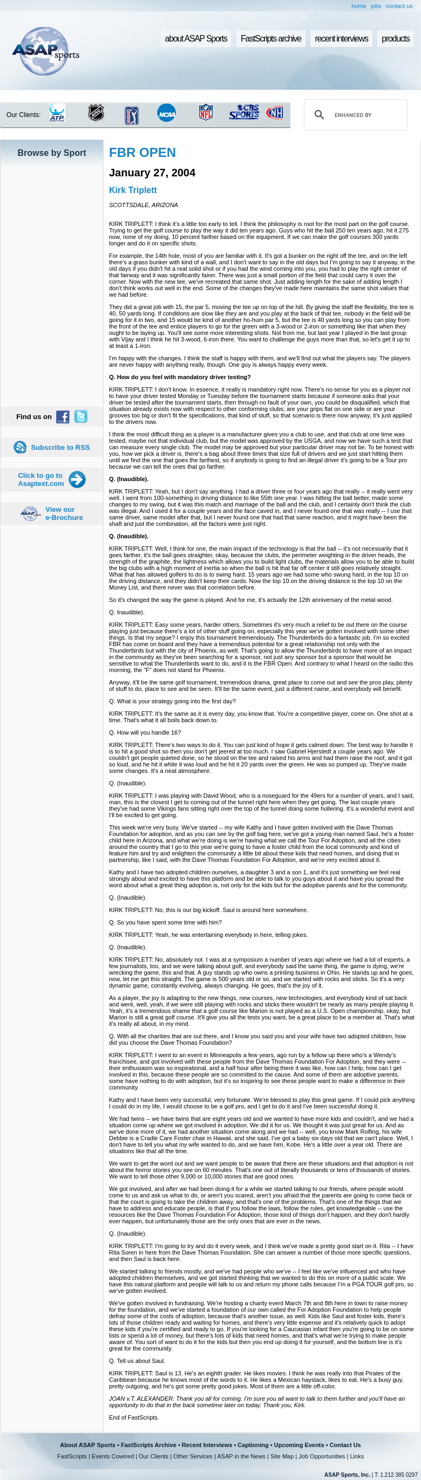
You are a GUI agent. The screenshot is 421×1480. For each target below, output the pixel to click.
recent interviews (341, 38)
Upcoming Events (299, 1445)
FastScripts (72, 1456)
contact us (399, 6)
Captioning (252, 1445)
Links (357, 1456)
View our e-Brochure (64, 513)
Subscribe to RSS (60, 447)
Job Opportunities (321, 1456)
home (358, 6)
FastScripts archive (271, 38)
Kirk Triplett (133, 190)
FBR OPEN (142, 152)
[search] (354, 114)
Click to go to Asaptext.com (41, 479)
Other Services (193, 1456)
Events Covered (113, 1456)
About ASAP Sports (88, 1445)
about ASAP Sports (196, 38)
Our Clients (153, 1456)
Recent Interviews (207, 1445)
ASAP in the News (241, 1456)
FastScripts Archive (148, 1445)
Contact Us (345, 1445)
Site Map (282, 1456)
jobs (376, 6)
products (395, 38)
